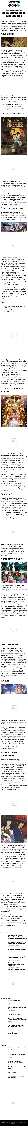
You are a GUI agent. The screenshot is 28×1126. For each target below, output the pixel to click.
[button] (2, 1)
